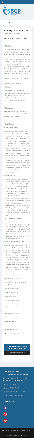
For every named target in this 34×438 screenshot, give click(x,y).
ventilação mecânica (20, 334)
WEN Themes (23, 435)
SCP (17, 329)
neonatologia (10, 334)
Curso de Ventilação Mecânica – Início (15, 38)
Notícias (12, 329)
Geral (8, 329)
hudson (18, 33)
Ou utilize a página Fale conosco (13, 395)
